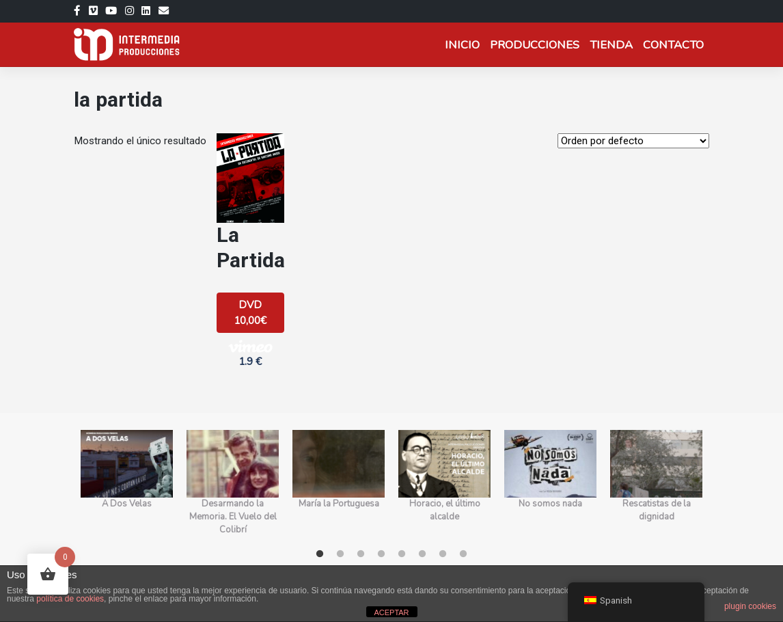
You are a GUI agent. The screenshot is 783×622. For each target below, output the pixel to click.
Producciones (534, 45)
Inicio (462, 45)
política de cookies (70, 599)
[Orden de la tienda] (633, 140)
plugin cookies (750, 606)
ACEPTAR (391, 612)
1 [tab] (320, 554)
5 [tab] (402, 554)
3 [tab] (361, 554)
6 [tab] (422, 554)
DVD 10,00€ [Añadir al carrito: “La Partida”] (250, 312)
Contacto (673, 45)
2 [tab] (340, 554)
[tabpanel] (127, 483)
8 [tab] (463, 554)
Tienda (611, 45)
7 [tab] (443, 554)
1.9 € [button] (250, 353)
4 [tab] (381, 554)
